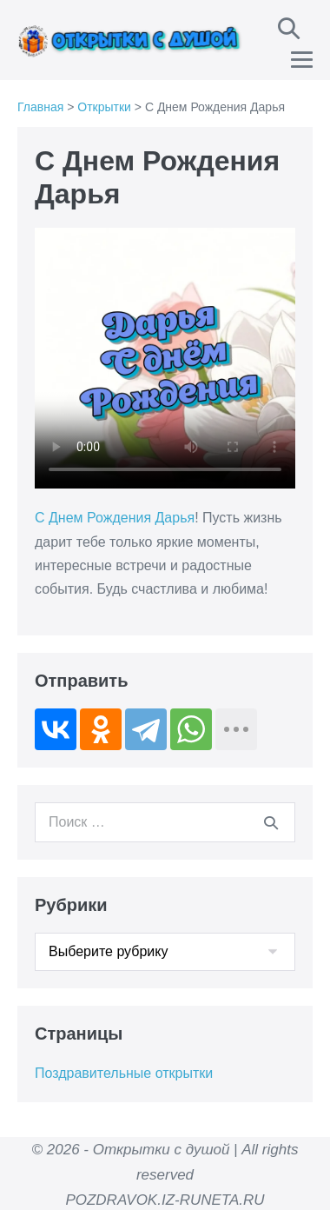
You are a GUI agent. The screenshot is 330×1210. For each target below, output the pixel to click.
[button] (289, 28)
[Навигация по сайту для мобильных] (302, 59)
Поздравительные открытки (124, 1073)
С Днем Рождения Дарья (115, 517)
